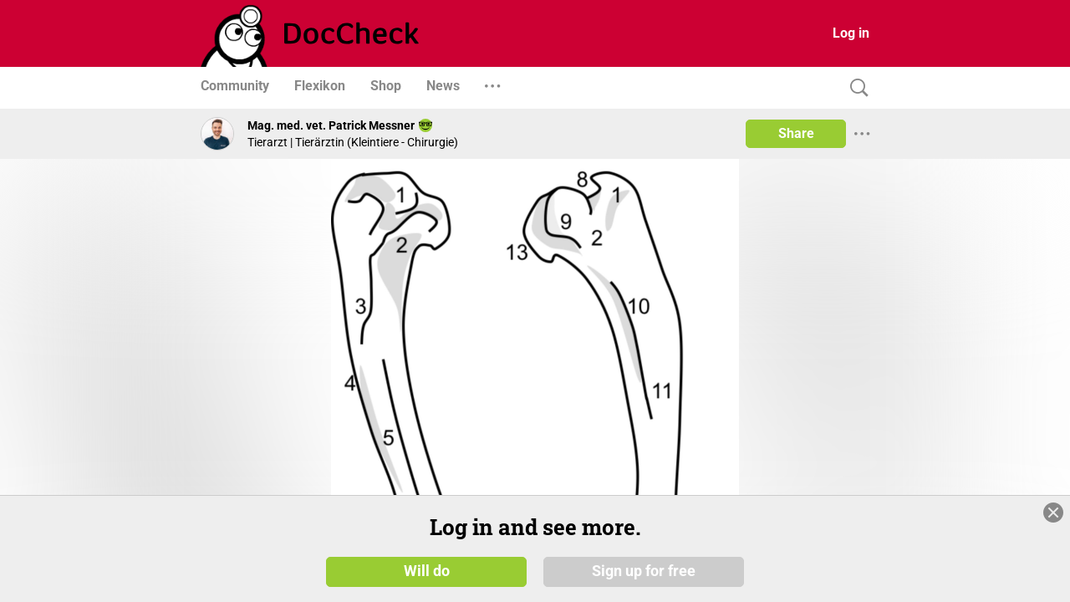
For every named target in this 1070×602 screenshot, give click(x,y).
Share (796, 133)
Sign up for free (644, 570)
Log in (851, 33)
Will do (427, 570)
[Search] (855, 88)
